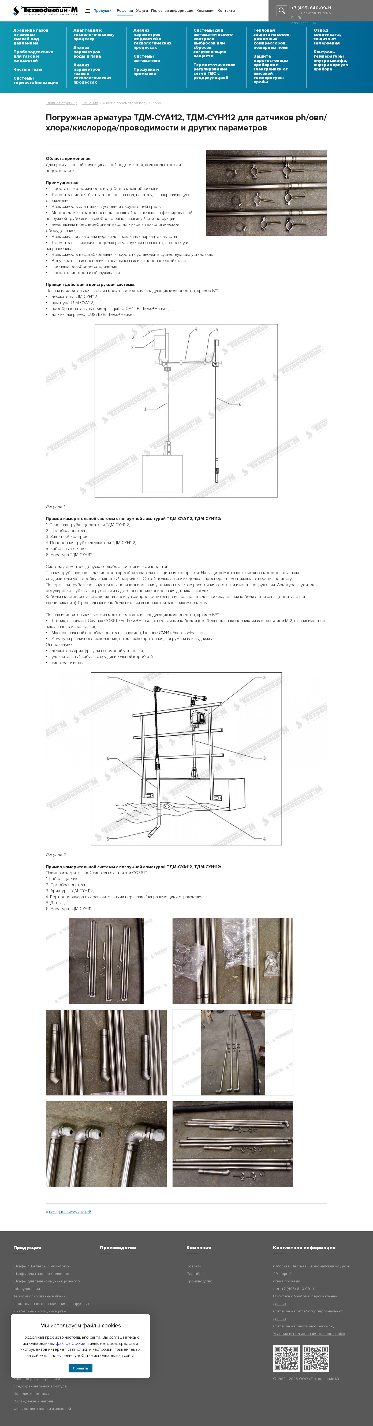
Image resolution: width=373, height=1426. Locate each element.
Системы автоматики (146, 58)
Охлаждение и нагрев (33, 1401)
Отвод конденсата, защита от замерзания (327, 37)
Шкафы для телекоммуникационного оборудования (46, 1285)
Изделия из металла (31, 1393)
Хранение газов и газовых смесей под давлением (31, 37)
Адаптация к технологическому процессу (94, 35)
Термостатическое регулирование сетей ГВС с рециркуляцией (214, 71)
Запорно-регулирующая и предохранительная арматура (40, 1382)
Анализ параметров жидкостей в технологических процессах (152, 39)
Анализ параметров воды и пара (87, 52)
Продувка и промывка (146, 71)
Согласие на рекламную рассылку (303, 1326)
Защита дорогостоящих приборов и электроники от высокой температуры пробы (270, 69)
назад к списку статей (70, 1212)
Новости (194, 1266)
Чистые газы (27, 69)
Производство (199, 1281)
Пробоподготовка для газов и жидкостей (33, 56)
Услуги (142, 10)
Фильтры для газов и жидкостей (42, 1408)
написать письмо (316, 13)
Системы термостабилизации (35, 80)
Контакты (226, 10)
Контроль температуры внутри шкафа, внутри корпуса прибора (331, 61)
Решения (125, 10)
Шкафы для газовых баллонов (41, 1273)
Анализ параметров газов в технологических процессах (92, 74)
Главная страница (61, 103)
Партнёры (195, 1273)
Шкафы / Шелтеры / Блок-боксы (41, 1266)
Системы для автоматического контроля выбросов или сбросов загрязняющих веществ (213, 43)
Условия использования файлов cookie (309, 1333)
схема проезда (286, 1281)
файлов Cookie (70, 1343)
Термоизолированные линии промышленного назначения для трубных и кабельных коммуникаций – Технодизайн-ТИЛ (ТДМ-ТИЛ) (51, 1307)
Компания (205, 10)
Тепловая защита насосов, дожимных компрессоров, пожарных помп (271, 39)
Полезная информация (172, 10)
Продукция (104, 10)
